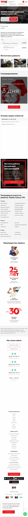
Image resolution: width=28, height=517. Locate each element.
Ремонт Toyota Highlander (14, 464)
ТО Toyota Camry (14, 455)
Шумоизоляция (18, 234)
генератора (3, 226)
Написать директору (14, 474)
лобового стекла (4, 213)
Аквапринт (14, 444)
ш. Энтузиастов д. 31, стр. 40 (21, 5)
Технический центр (14, 411)
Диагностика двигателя (6, 236)
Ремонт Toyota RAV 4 (14, 469)
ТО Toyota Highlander (14, 457)
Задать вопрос (14, 182)
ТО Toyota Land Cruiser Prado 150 (14, 453)
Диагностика (3, 232)
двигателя (17, 222)
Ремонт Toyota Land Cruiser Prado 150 (14, 467)
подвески (17, 226)
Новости (14, 417)
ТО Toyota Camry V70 (5, 19)
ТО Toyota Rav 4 (14, 460)
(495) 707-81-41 (4, 4)
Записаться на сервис (14, 345)
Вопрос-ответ (14, 422)
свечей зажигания (19, 209)
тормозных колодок (19, 215)
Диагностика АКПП (4, 234)
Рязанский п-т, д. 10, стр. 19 (12, 5)
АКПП (2, 224)
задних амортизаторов (5, 211)
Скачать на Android (14, 484)
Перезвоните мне (14, 348)
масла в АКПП (4, 215)
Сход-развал (17, 232)
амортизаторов (4, 203)
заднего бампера (4, 209)
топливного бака (18, 211)
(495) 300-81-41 (21, 4)
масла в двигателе (5, 217)
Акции (14, 415)
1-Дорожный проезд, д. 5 (4, 5)
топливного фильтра (19, 213)
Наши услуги (14, 431)
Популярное (14, 451)
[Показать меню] (26, 1)
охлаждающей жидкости (20, 203)
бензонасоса (3, 205)
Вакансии (14, 426)
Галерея (14, 419)
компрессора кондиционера (21, 224)
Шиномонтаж (14, 446)
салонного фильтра (19, 207)
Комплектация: (4, 26)
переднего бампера (19, 205)
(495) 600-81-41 (12, 4)
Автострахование (14, 442)
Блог (14, 424)
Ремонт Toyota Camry (14, 462)
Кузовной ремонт (4, 222)
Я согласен (8, 511)
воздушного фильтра (5, 207)
